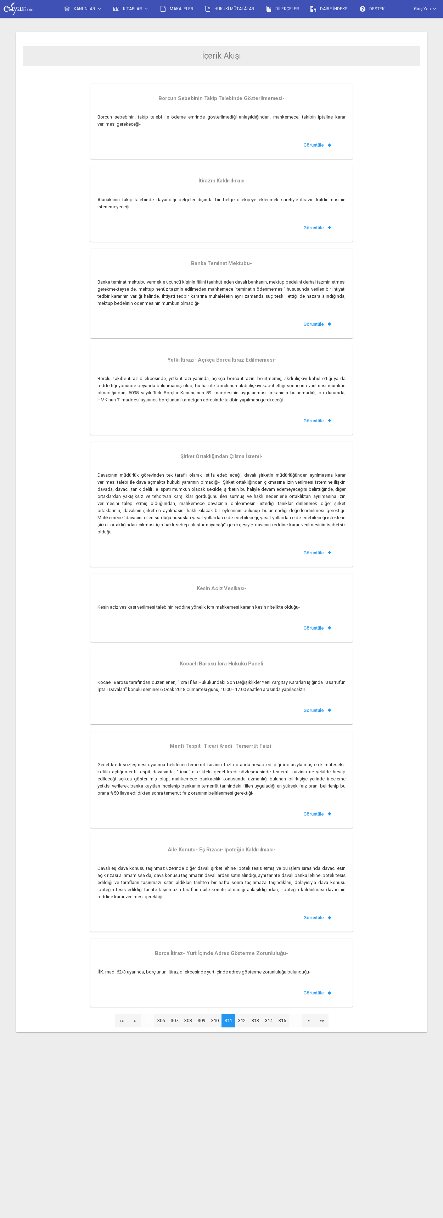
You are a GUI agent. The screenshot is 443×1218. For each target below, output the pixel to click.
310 (215, 1020)
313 (255, 1020)
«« (121, 1020)
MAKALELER (177, 9)
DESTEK (372, 9)
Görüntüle (317, 145)
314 (269, 1020)
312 (242, 1020)
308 (188, 1020)
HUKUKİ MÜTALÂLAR (229, 9)
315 (282, 1020)
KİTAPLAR (131, 9)
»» (322, 1020)
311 (228, 1020)
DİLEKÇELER (282, 9)
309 (201, 1020)
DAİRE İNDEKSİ (329, 9)
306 (161, 1020)
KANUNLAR (83, 9)
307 (174, 1020)
